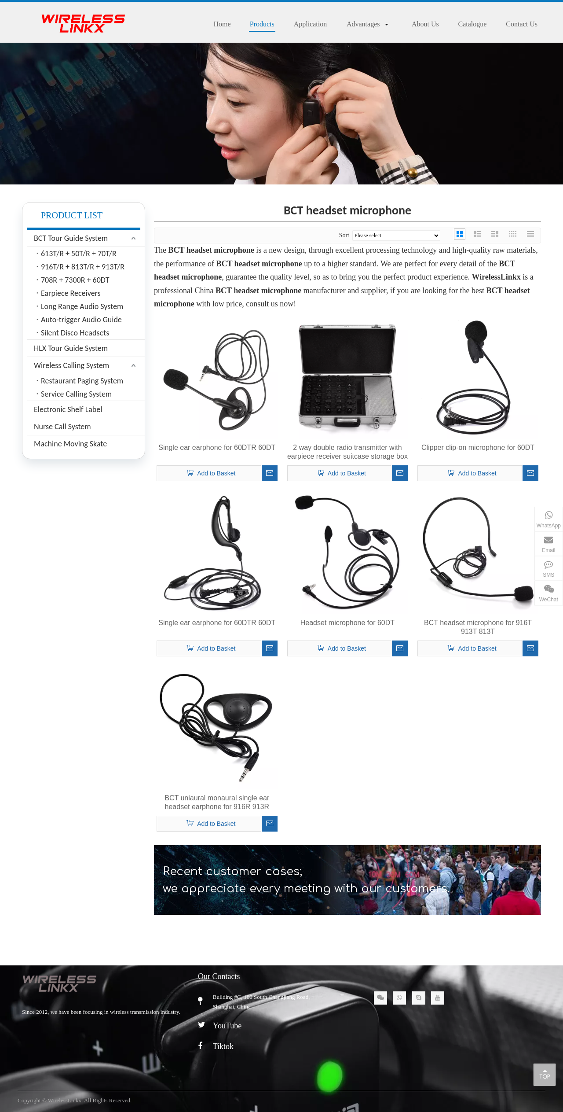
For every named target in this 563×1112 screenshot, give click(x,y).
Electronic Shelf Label (68, 409)
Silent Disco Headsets (75, 333)
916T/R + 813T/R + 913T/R (82, 267)
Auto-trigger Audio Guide (81, 319)
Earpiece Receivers (71, 293)
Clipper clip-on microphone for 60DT (477, 447)
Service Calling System (76, 394)
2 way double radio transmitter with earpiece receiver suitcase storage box (347, 452)
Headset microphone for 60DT (347, 622)
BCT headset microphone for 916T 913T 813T (478, 627)
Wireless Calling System (71, 365)
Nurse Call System (62, 426)
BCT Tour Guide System (71, 238)
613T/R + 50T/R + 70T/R (79, 253)
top (544, 1074)
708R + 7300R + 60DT (75, 280)
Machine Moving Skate (70, 444)
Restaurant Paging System (82, 381)
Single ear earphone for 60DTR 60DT (216, 447)
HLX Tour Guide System (71, 348)
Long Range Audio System (82, 306)
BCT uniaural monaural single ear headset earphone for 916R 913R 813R (217, 802)
